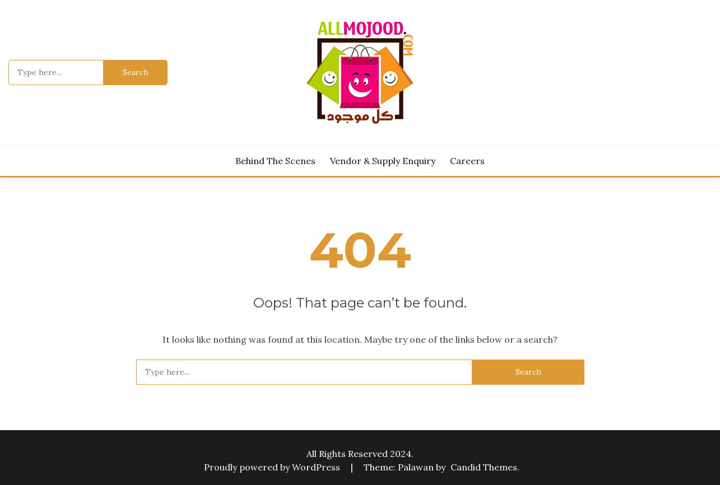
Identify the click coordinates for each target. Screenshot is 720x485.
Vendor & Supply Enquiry (382, 160)
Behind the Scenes (275, 160)
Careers (467, 160)
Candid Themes (483, 467)
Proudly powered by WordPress (273, 467)
